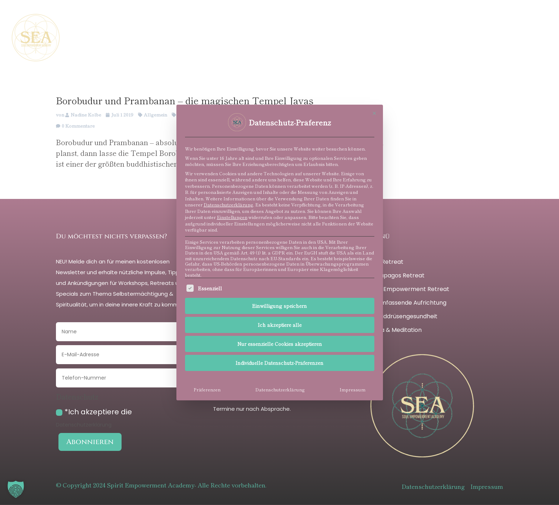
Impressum (352, 389)
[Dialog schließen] (374, 113)
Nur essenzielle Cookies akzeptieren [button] (279, 343)
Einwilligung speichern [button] (279, 305)
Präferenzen (207, 389)
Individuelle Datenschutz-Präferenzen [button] (279, 362)
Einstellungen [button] (232, 217)
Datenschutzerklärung (228, 204)
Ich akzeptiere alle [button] (280, 324)
